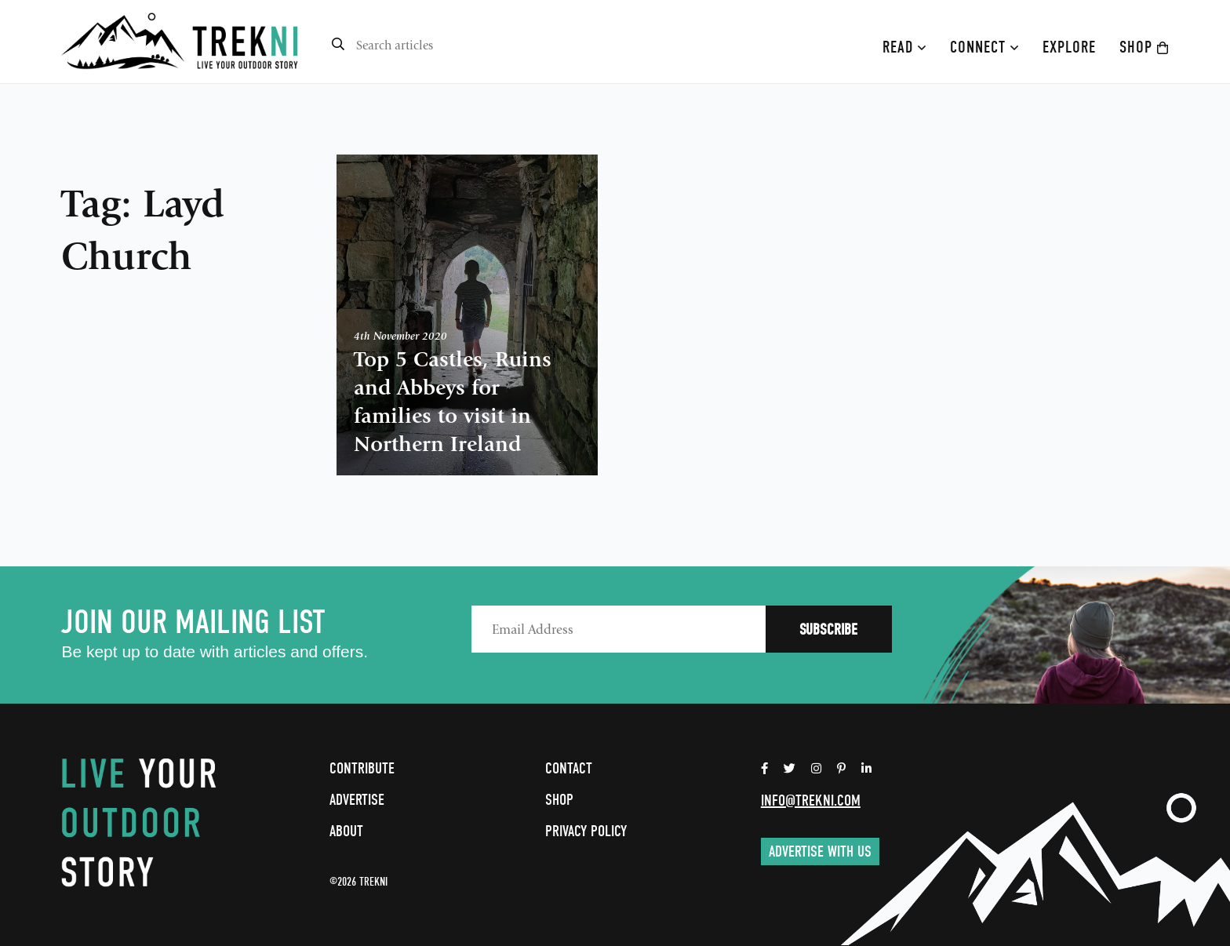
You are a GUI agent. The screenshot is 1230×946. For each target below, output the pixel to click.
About (346, 831)
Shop (1144, 47)
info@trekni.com (811, 800)
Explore (1069, 47)
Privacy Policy (586, 831)
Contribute (362, 768)
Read (904, 47)
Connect (984, 47)
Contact (568, 768)
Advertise (356, 800)
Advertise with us (820, 851)
